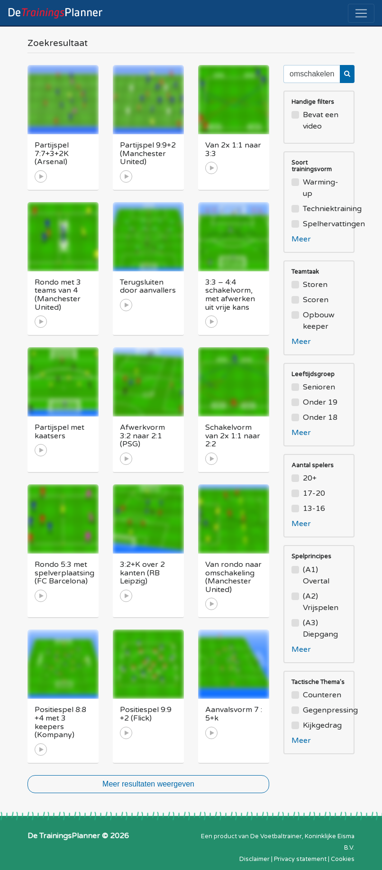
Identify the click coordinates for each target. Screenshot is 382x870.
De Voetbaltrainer (276, 836)
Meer (301, 239)
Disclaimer (254, 859)
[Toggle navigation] (361, 13)
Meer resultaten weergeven (148, 784)
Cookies (343, 859)
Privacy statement (300, 859)
